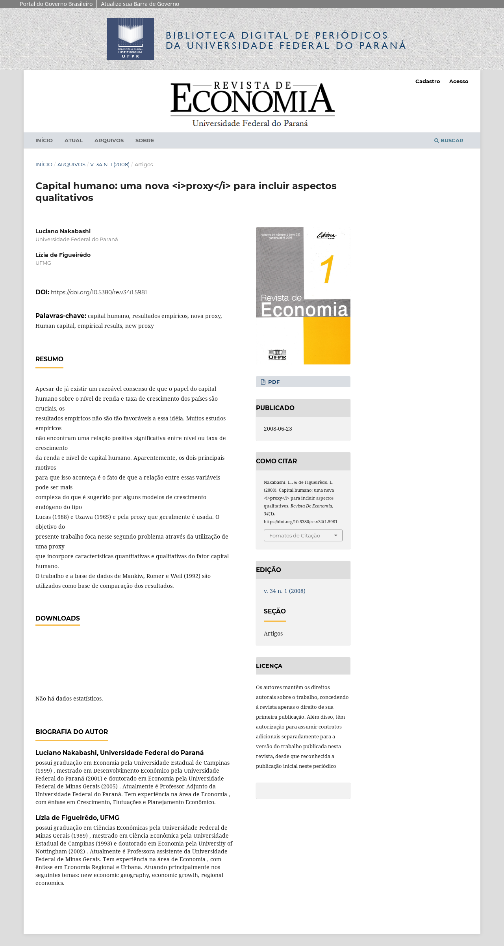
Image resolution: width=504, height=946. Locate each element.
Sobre (144, 140)
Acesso (459, 81)
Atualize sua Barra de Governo (140, 3)
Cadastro (427, 81)
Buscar (448, 140)
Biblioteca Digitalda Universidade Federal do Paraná (287, 40)
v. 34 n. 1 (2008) (110, 164)
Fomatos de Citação (294, 535)
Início (44, 140)
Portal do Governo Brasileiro (56, 3)
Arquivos (109, 140)
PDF (273, 382)
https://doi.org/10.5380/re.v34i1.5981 (99, 292)
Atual (74, 140)
